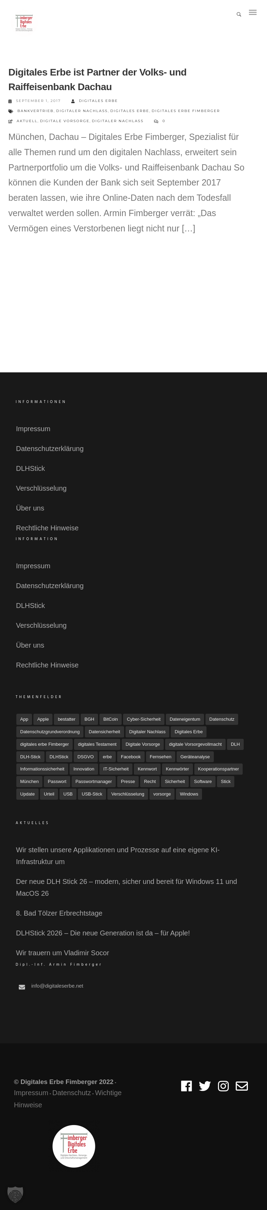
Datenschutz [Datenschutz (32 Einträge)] (221, 719)
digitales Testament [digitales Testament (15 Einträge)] (97, 744)
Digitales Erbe (94, 101)
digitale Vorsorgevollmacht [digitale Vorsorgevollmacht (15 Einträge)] (195, 744)
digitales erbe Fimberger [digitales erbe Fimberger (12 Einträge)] (44, 744)
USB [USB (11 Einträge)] (68, 794)
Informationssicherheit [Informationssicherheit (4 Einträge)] (42, 769)
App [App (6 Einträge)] (24, 719)
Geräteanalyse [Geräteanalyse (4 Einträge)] (195, 756)
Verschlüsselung (41, 488)
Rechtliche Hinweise (47, 528)
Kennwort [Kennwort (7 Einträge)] (147, 769)
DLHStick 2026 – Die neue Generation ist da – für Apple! (103, 933)
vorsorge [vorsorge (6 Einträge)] (162, 794)
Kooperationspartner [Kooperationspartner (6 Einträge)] (218, 769)
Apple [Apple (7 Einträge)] (43, 719)
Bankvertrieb (35, 111)
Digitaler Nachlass (82, 111)
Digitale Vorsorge (64, 121)
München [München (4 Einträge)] (29, 781)
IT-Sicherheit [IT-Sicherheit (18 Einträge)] (116, 769)
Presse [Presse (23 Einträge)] (128, 781)
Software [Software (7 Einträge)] (203, 781)
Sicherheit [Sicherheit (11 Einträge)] (175, 781)
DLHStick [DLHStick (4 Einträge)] (59, 756)
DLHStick (30, 468)
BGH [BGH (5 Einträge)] (89, 719)
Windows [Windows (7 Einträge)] (189, 794)
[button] (15, 1194)
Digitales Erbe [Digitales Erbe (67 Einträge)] (189, 731)
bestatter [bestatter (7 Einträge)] (66, 719)
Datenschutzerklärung (50, 448)
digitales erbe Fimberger (186, 111)
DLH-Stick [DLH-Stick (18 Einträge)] (30, 756)
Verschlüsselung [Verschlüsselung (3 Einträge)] (127, 794)
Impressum (33, 429)
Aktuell (27, 121)
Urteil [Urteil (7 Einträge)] (49, 794)
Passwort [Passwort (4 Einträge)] (57, 781)
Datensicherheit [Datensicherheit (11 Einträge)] (104, 731)
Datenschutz (71, 1093)
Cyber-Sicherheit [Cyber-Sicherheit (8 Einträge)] (144, 719)
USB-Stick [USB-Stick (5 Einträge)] (92, 794)
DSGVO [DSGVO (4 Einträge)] (86, 756)
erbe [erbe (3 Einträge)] (107, 756)
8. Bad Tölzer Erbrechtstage (59, 913)
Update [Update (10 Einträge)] (27, 794)
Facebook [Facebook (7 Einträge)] (131, 756)
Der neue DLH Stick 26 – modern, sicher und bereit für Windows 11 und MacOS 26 (126, 887)
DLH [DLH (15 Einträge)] (235, 744)
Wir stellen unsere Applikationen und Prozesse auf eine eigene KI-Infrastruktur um (118, 855)
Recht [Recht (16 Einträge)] (150, 781)
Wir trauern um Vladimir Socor (62, 953)
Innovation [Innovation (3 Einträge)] (83, 769)
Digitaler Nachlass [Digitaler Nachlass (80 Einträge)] (147, 731)
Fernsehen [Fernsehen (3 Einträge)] (160, 756)
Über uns (30, 508)
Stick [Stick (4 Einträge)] (225, 781)
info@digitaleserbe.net (57, 986)
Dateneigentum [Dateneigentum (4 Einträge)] (185, 719)
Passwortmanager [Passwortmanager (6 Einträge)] (93, 781)
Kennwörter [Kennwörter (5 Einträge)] (177, 769)
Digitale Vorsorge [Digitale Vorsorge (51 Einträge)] (143, 744)
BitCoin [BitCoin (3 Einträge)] (110, 719)
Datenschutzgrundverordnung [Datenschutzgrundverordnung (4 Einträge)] (50, 731)
